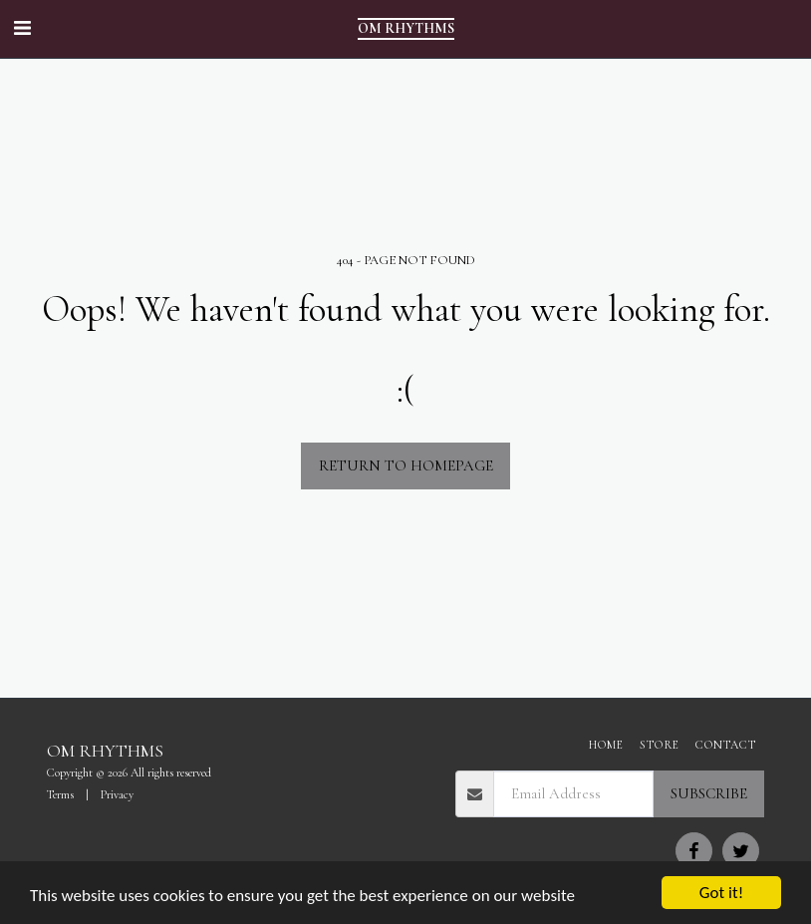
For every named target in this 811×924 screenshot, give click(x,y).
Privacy (117, 794)
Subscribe (709, 793)
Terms (60, 794)
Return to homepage (406, 465)
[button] (22, 29)
